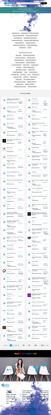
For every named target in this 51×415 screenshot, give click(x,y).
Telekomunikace (19, 79)
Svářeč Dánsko (9, 293)
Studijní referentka (10, 196)
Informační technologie (30, 62)
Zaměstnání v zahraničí (32, 86)
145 (35, 345)
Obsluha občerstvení (10, 228)
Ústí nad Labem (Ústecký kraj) (18, 35)
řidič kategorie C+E (10, 115)
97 (29, 345)
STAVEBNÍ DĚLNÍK (35, 147)
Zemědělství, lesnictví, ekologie (20, 86)
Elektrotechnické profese (19, 60)
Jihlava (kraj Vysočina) (19, 42)
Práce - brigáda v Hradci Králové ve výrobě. (40, 318)
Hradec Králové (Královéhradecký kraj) (31, 40)
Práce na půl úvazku (27, 396)
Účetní (33, 220)
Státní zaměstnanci (35, 74)
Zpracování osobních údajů (29, 411)
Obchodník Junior (10, 326)
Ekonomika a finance (31, 57)
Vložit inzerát (43, 1)
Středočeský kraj (24, 33)
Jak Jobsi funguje (44, 390)
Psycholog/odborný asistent (12, 155)
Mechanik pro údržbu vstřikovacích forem (39, 334)
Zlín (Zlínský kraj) (22, 47)
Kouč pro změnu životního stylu (12, 188)
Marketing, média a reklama (21, 69)
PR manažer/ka (34, 98)
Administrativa (18, 55)
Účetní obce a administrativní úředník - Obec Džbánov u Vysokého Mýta (40, 229)
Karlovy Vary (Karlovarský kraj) (31, 35)
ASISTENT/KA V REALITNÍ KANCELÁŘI (39, 196)
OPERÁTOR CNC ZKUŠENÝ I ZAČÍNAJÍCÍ (40, 310)
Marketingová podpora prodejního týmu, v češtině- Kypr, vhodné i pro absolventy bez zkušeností (39, 213)
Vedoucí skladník (35, 261)
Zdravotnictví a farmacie (29, 84)
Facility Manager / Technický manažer (13, 269)
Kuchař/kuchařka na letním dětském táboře (14, 180)
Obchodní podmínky (44, 394)
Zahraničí (29, 47)
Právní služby (23, 74)
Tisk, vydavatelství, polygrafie (29, 79)
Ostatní (26, 72)
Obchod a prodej (31, 69)
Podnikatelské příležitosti (17, 72)
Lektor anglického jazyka (11, 253)
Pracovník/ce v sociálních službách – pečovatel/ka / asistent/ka (13, 221)
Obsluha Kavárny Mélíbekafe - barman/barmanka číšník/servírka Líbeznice (15, 213)
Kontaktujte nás (45, 392)
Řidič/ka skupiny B (10, 261)
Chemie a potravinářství (20, 62)
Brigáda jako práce (10, 396)
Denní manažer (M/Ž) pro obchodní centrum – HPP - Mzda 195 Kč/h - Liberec (15, 286)
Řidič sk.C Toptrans (10, 123)
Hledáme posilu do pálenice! (37, 285)
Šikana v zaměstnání (11, 394)
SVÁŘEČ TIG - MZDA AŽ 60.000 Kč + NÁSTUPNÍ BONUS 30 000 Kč (14, 99)
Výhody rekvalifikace (27, 390)
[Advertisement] (25, 21)
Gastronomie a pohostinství (31, 60)
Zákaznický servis (20, 84)
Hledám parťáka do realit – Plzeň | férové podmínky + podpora (39, 156)
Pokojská (33, 139)
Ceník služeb (46, 399)
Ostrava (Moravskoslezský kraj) (19, 45)
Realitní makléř (34, 245)
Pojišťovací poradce (10, 318)
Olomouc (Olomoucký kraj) (32, 45)
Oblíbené (36, 1)
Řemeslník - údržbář (10, 163)
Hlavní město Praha (15, 33)
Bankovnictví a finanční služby (29, 55)
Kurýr (8, 277)
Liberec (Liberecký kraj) (34, 33)
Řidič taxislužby (9, 147)
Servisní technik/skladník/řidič (37, 188)
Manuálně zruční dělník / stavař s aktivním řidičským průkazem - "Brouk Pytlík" (39, 278)
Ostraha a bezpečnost (33, 72)
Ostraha (8, 204)
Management (19, 67)
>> (48, 345)
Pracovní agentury (26, 401)
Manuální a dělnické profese (29, 67)
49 (23, 345)
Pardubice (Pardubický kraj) (17, 40)
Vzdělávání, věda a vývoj (31, 81)
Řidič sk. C (34, 115)
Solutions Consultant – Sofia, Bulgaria (39, 253)
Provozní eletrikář (10, 245)
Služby (29, 74)
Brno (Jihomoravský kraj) (30, 42)
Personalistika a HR (14, 74)
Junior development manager (12, 131)
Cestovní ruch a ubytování (20, 57)
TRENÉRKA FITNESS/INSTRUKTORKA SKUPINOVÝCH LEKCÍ (39, 294)
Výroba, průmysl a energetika (19, 81)
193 (42, 345)
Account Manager (10, 310)
